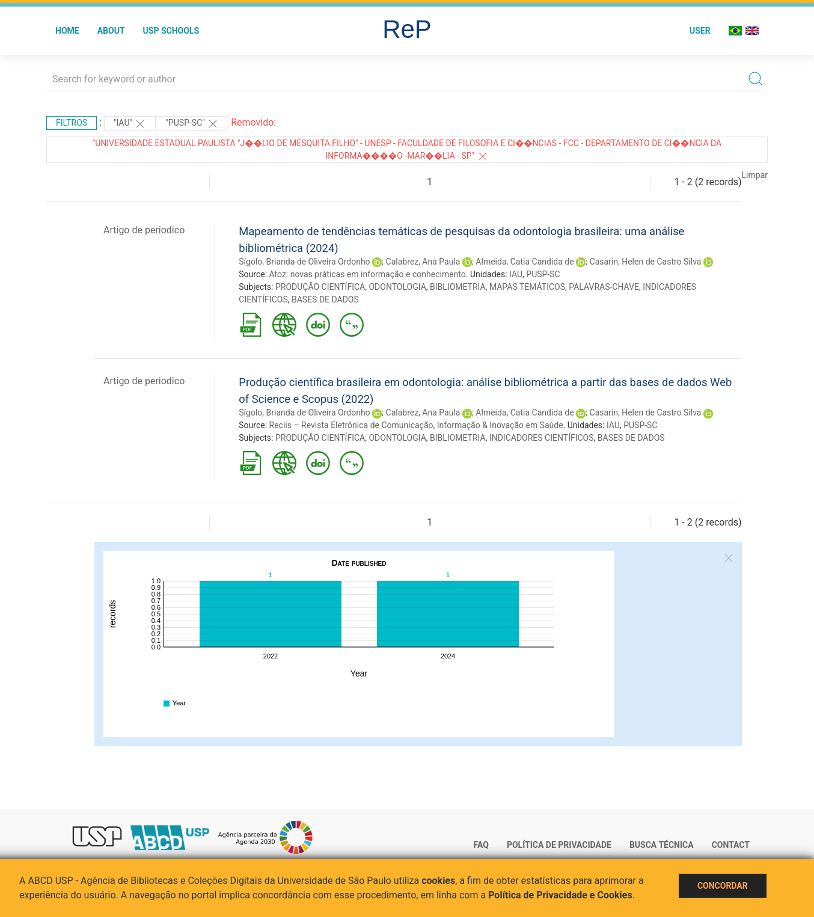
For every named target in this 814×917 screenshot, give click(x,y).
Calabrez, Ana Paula (423, 261)
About (111, 30)
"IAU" (130, 124)
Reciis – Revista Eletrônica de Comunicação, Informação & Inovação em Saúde (416, 425)
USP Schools (171, 30)
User (700, 30)
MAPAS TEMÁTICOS (527, 287)
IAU (515, 274)
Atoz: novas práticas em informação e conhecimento (367, 274)
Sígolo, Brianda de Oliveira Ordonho (304, 261)
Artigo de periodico (144, 230)
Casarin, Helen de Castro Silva (646, 261)
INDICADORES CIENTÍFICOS (541, 438)
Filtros (71, 122)
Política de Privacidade (559, 845)
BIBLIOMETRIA (458, 287)
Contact (731, 845)
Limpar (755, 175)
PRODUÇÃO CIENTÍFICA (320, 287)
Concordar (722, 886)
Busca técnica (661, 845)
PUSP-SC (543, 274)
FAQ (481, 845)
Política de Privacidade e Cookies (560, 895)
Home (67, 30)
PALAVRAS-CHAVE (604, 287)
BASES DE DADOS (325, 299)
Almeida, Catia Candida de (525, 261)
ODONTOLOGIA (397, 287)
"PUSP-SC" (192, 124)
